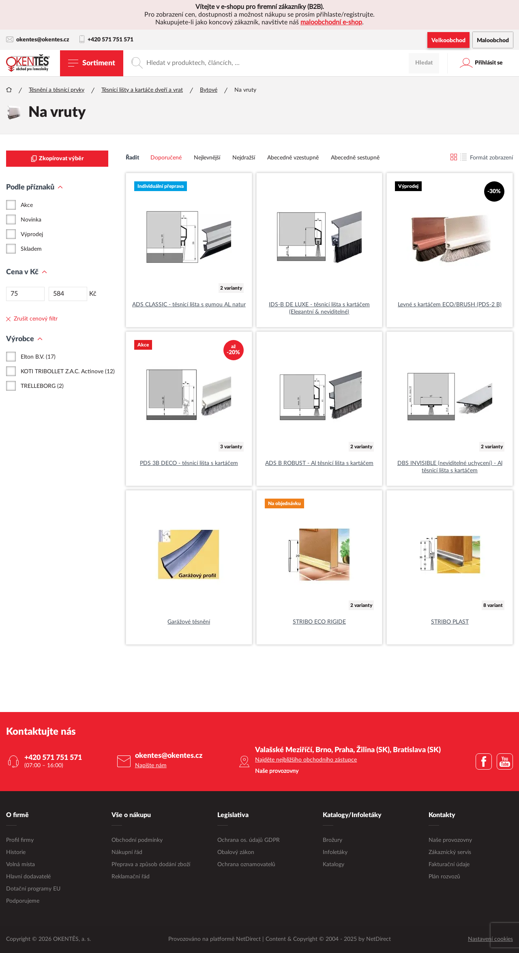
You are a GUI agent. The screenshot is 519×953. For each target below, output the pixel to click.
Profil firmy (20, 840)
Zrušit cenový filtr (32, 319)
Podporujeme (22, 901)
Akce (27, 205)
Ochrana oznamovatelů (246, 864)
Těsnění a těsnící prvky (56, 90)
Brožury (332, 840)
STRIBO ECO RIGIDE (319, 622)
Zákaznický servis (450, 852)
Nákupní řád (127, 852)
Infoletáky (335, 852)
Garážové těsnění (188, 622)
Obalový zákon (235, 852)
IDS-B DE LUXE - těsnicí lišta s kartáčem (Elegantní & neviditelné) (319, 308)
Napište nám (151, 765)
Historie (16, 852)
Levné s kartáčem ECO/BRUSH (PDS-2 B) (450, 305)
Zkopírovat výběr (57, 158)
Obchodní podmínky (137, 840)
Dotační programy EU (33, 889)
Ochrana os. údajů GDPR (248, 840)
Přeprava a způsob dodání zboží (151, 864)
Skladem (31, 249)
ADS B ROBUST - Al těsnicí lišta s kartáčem (319, 463)
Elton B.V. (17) (38, 357)
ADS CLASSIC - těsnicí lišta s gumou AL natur (189, 305)
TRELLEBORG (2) (42, 386)
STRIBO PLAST (450, 622)
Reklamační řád (131, 877)
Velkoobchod (448, 40)
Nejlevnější (207, 158)
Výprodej (32, 234)
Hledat (424, 63)
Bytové (208, 90)
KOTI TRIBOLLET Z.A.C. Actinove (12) (68, 371)
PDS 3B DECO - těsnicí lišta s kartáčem (189, 463)
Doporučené (166, 158)
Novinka (31, 220)
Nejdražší (243, 158)
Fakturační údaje (449, 864)
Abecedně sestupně (355, 158)
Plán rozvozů (444, 877)
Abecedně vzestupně (293, 158)
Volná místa (20, 864)
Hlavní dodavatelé (28, 877)
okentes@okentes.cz (37, 40)
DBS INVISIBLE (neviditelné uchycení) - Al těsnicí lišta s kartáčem (449, 466)
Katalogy (333, 864)
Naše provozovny (450, 840)
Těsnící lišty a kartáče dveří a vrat (142, 90)
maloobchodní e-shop (331, 22)
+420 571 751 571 (106, 40)
